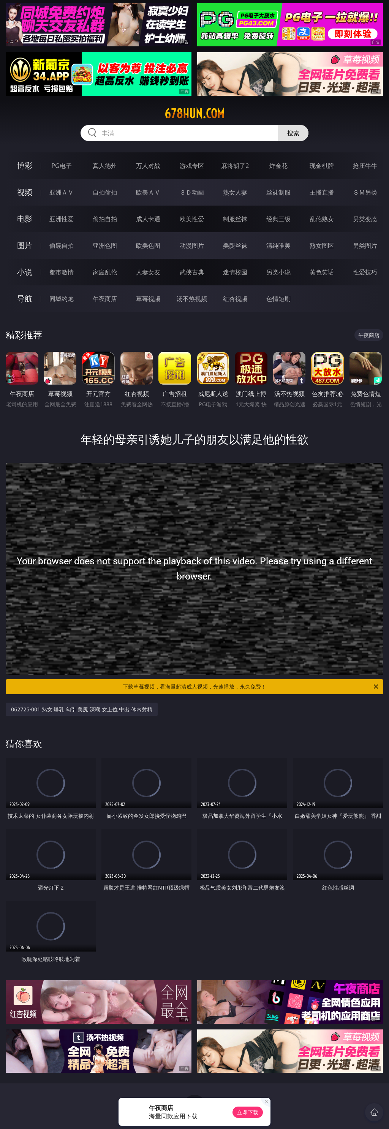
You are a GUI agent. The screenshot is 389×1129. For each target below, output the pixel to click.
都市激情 (61, 272)
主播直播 (322, 192)
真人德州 (105, 166)
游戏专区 (192, 166)
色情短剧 (278, 299)
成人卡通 (148, 219)
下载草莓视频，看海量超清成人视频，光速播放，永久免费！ (251, 686)
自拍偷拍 (105, 192)
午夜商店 (105, 299)
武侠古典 (192, 272)
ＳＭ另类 (365, 192)
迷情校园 (235, 272)
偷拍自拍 (105, 219)
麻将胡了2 (235, 166)
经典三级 (278, 219)
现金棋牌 (322, 166)
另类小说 (278, 272)
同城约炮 (61, 299)
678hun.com (194, 113)
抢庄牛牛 (365, 166)
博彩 (24, 165)
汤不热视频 (192, 299)
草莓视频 (148, 299)
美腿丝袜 (235, 245)
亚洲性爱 (61, 219)
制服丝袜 (235, 219)
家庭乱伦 (105, 272)
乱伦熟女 (322, 219)
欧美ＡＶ (148, 192)
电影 (24, 219)
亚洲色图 (105, 245)
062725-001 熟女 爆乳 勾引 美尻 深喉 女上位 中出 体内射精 (81, 709)
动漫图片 (192, 245)
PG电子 (61, 166)
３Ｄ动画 (192, 192)
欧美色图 (148, 245)
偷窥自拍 (61, 245)
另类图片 (365, 245)
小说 (24, 272)
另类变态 (365, 219)
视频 (24, 192)
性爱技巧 (365, 272)
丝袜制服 (278, 192)
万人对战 (148, 166)
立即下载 (247, 1112)
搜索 (293, 133)
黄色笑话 (322, 272)
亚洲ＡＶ (61, 192)
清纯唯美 (278, 245)
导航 (24, 298)
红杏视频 (235, 299)
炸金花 (278, 166)
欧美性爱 (192, 219)
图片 (24, 245)
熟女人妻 (235, 192)
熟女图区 (322, 245)
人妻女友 (148, 272)
